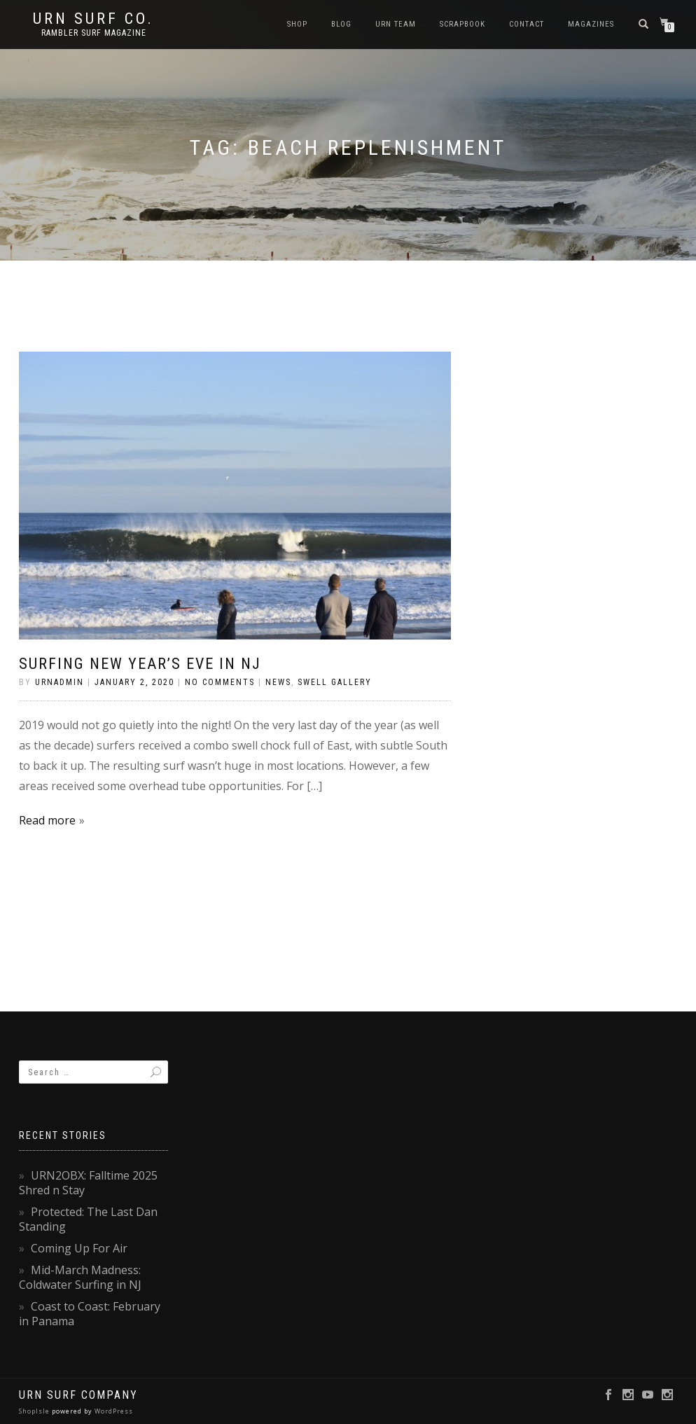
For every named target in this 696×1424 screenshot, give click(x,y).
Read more (47, 820)
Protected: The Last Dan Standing (88, 1219)
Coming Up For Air (79, 1248)
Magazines (591, 24)
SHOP (297, 24)
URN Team (395, 24)
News (278, 682)
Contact (526, 24)
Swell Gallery (335, 682)
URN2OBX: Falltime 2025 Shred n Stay (88, 1183)
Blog (341, 24)
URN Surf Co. (93, 19)
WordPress (112, 1411)
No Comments (220, 682)
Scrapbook (462, 24)
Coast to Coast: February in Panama (89, 1314)
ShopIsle (35, 1411)
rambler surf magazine (93, 33)
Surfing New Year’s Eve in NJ (140, 663)
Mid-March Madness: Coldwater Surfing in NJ (80, 1277)
